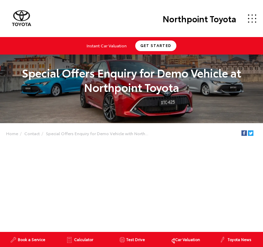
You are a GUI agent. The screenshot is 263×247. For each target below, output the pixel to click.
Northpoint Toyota (199, 18)
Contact (32, 133)
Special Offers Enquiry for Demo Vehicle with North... (97, 133)
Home (12, 133)
